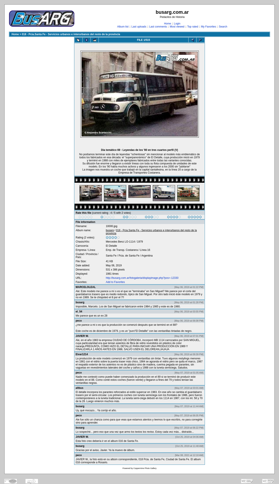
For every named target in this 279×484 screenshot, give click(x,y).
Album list (123, 26)
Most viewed (177, 26)
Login (177, 23)
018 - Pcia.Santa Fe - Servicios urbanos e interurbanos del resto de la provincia (71, 34)
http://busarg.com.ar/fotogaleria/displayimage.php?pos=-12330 (142, 277)
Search (223, 26)
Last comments (158, 26)
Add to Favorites (115, 282)
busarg (110, 230)
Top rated (192, 26)
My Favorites (208, 26)
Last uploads (138, 26)
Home (167, 23)
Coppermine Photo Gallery (145, 468)
